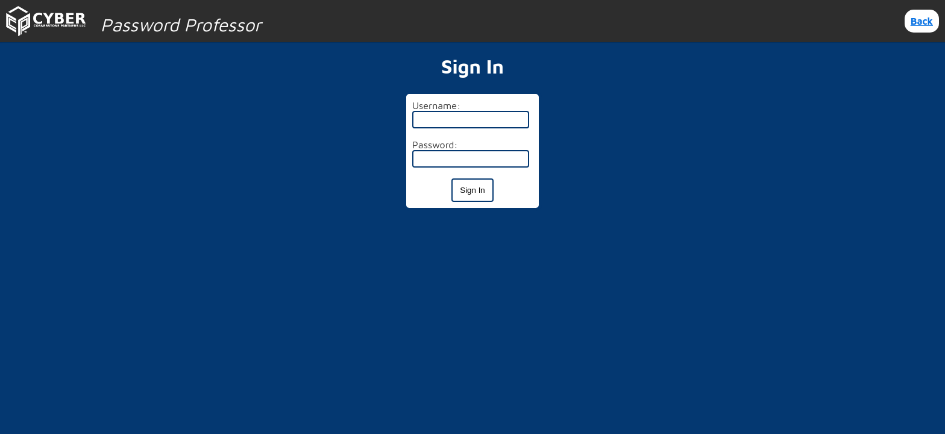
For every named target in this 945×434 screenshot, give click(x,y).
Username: (436, 105)
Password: (435, 144)
